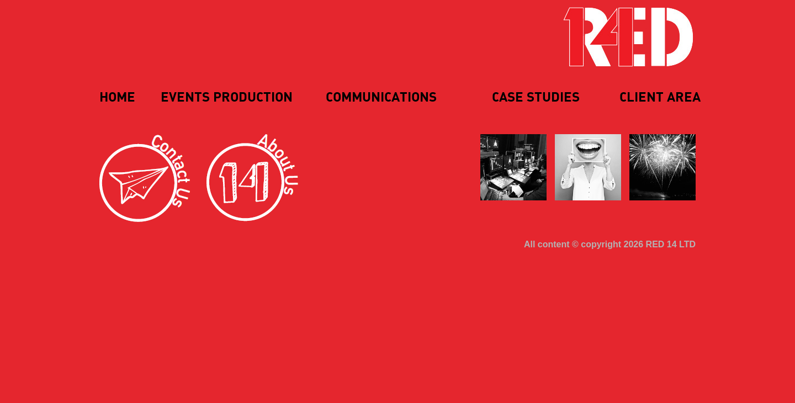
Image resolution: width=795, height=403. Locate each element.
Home (117, 97)
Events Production (227, 97)
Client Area (660, 97)
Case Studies (536, 97)
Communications (381, 97)
